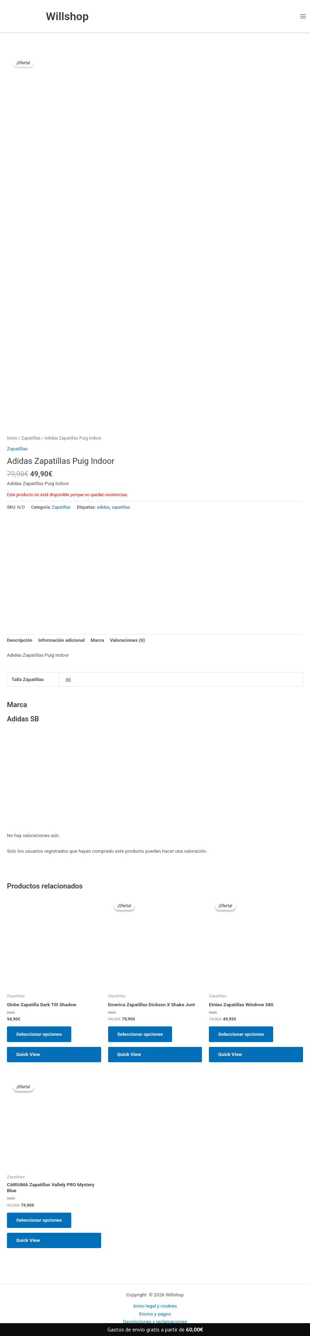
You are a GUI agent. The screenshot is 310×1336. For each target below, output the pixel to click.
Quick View (29, 1055)
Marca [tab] (97, 640)
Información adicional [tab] (61, 640)
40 (68, 679)
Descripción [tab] (19, 640)
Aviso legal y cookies (155, 1306)
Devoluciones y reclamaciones (155, 1322)
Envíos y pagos (155, 1314)
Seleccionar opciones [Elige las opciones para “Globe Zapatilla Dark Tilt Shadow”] (40, 1034)
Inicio (12, 438)
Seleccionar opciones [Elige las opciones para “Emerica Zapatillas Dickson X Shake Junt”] (141, 1034)
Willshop (68, 16)
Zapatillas (31, 438)
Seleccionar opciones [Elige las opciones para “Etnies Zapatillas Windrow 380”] (241, 1034)
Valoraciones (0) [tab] (127, 640)
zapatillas (121, 507)
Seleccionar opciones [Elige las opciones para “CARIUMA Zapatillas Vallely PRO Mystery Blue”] (40, 1221)
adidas (103, 507)
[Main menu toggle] (303, 16)
